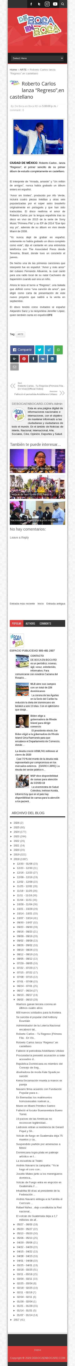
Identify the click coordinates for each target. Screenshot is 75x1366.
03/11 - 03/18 (25, 1274)
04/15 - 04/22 (25, 1251)
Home (37, 1350)
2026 (17, 822)
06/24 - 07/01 (25, 986)
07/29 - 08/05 (25, 963)
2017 (17, 1319)
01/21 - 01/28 (25, 1305)
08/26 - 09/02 (25, 945)
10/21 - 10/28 (25, 908)
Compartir (25, 349)
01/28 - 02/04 (25, 1301)
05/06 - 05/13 (25, 1237)
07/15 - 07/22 (25, 972)
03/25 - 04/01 (25, 1265)
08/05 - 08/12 (25, 958)
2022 (17, 840)
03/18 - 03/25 (25, 1269)
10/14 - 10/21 (25, 913)
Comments (45, 623)
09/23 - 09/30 (25, 927)
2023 (17, 836)
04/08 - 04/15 (25, 1256)
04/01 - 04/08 (25, 1260)
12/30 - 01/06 (25, 863)
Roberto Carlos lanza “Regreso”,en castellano (37, 90)
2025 (17, 827)
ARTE (20, 334)
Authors (30, 623)
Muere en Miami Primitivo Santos (35, 1105)
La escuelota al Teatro (29, 1160)
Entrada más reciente (22, 603)
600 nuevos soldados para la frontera (38, 1012)
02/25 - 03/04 (25, 1283)
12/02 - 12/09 (25, 881)
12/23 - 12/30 (25, 868)
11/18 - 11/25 (25, 890)
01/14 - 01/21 (25, 1310)
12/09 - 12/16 (25, 877)
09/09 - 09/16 (25, 936)
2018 (17, 859)
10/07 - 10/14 (25, 918)
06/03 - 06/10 (25, 999)
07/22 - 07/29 (25, 967)
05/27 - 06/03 (25, 1224)
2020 (17, 849)
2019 (17, 854)
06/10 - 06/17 (25, 995)
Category (17, 630)
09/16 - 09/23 (25, 931)
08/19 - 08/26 (25, 949)
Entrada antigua (55, 603)
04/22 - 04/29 (25, 1247)
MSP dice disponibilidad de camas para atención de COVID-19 (44, 779)
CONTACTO (37, 656)
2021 (17, 845)
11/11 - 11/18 (25, 895)
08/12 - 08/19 (25, 954)
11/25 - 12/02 (25, 886)
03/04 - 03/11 (25, 1278)
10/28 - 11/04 (25, 904)
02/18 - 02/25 (25, 1287)
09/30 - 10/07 (25, 922)
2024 (17, 831)
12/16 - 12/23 (25, 872)
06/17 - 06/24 (25, 990)
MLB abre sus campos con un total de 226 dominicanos (43, 688)
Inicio (41, 603)
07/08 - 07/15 (25, 976)
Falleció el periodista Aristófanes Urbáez (40, 1050)
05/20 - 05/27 (25, 1228)
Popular (16, 623)
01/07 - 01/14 (25, 1315)
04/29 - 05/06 (25, 1242)
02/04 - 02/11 (25, 1296)
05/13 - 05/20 (25, 1233)
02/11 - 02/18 (25, 1292)
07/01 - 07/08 (25, 981)
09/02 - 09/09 (25, 940)
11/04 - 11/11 (25, 899)
